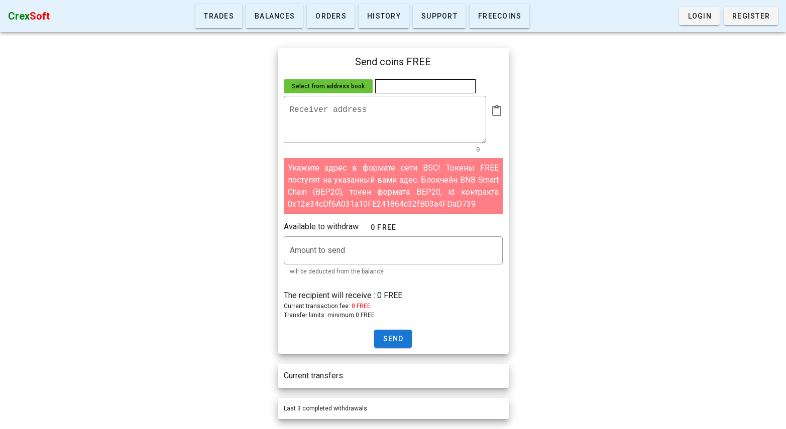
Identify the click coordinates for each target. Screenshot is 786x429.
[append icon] (497, 111)
